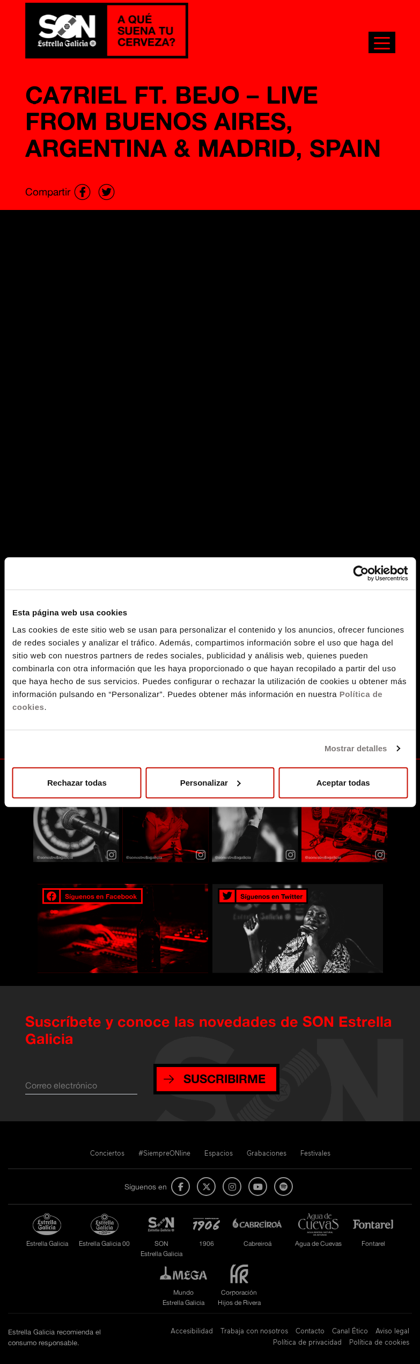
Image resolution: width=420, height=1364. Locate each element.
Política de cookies (379, 1342)
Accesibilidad (192, 1330)
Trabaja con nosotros (254, 1330)
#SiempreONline (164, 1153)
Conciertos (107, 1153)
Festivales (315, 1153)
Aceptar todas (343, 782)
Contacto (310, 1330)
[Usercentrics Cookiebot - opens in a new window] (361, 573)
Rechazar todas (77, 782)
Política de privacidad (307, 1342)
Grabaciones (266, 1153)
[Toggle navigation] (382, 42)
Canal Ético (350, 1330)
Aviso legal (392, 1330)
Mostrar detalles (356, 748)
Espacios (218, 1153)
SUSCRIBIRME (224, 1078)
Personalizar (210, 782)
